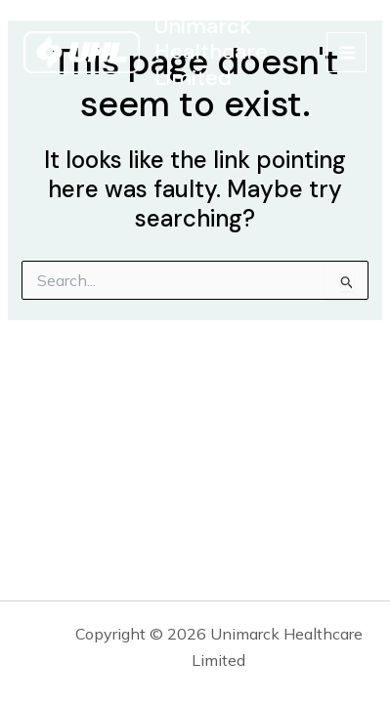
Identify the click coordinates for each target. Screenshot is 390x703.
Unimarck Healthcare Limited (211, 52)
